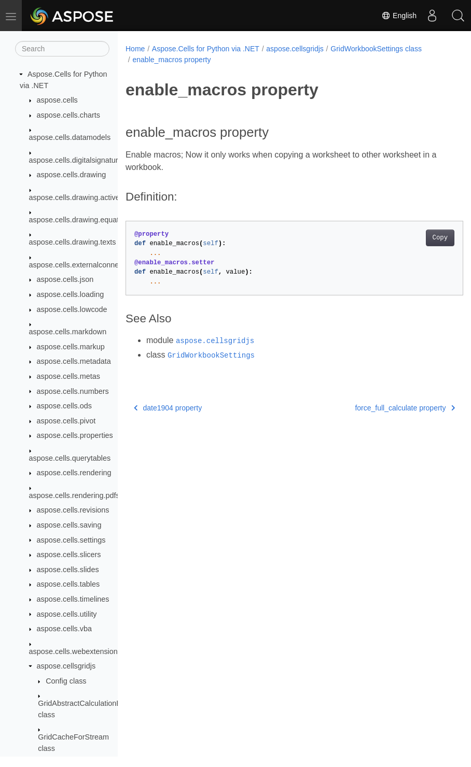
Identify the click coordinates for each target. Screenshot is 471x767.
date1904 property (168, 408)
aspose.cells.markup (71, 347)
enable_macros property (171, 59)
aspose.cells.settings (71, 540)
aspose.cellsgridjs (66, 666)
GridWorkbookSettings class (376, 49)
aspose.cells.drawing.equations (81, 220)
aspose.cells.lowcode (72, 309)
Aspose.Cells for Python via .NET (205, 49)
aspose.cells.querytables (70, 458)
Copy (416, 238)
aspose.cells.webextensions (75, 651)
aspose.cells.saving (69, 525)
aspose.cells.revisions (73, 510)
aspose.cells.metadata (74, 361)
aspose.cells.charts (68, 115)
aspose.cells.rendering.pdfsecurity (85, 495)
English (399, 15)
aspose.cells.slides (68, 569)
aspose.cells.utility (67, 614)
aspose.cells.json (65, 279)
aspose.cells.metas (68, 376)
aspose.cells (57, 100)
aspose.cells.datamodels (70, 137)
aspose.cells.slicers (69, 554)
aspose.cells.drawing (71, 175)
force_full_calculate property (381, 408)
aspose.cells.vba (64, 628)
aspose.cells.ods (64, 406)
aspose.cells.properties (75, 435)
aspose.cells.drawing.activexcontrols (89, 197)
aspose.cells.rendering (74, 472)
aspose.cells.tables (68, 584)
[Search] (62, 48)
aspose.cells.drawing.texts (72, 242)
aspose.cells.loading (70, 294)
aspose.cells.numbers (73, 391)
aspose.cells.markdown (68, 332)
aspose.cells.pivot (66, 421)
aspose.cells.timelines (73, 599)
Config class (66, 681)
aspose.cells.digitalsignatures (77, 160)
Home (135, 49)
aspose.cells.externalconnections (83, 265)
